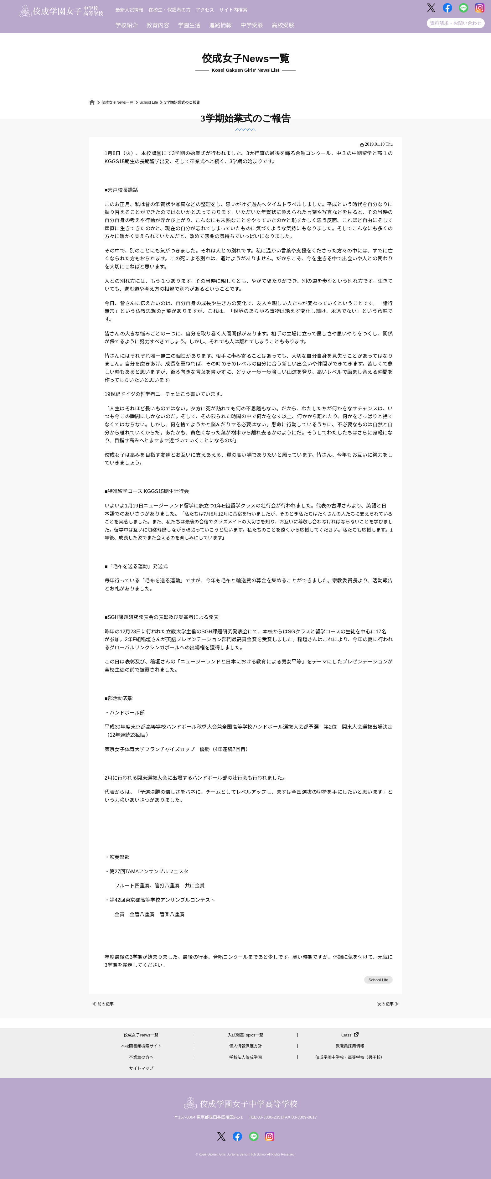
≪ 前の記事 (103, 1004)
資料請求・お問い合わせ (456, 23)
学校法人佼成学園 (245, 1057)
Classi (346, 1035)
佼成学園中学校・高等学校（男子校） (350, 1057)
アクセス (205, 10)
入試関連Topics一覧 (246, 1035)
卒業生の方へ (141, 1057)
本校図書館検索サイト (141, 1046)
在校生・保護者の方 (169, 10)
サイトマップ (141, 1068)
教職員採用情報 (350, 1046)
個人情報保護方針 (245, 1046)
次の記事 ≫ (388, 1004)
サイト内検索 (233, 10)
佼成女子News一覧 (117, 102)
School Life (149, 102)
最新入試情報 (129, 10)
